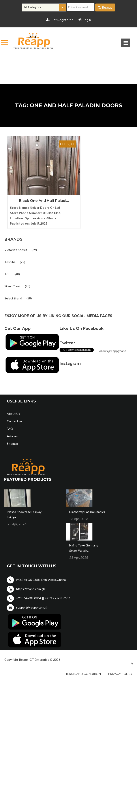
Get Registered (59, 20)
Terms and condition (83, 671)
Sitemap (12, 441)
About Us (13, 411)
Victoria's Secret (15, 247)
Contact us (14, 418)
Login (85, 20)
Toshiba (9, 259)
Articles (12, 433)
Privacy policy (120, 671)
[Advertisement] (68, 62)
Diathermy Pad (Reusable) (87, 509)
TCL (7, 271)
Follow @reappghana (112, 348)
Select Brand (13, 295)
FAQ (10, 426)
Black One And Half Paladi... (36, 198)
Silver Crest (12, 283)
